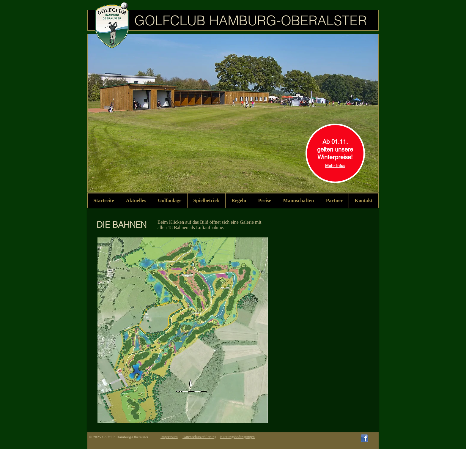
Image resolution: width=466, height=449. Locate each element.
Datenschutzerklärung (199, 436)
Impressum (169, 436)
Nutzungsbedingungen (237, 436)
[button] (169, 200)
